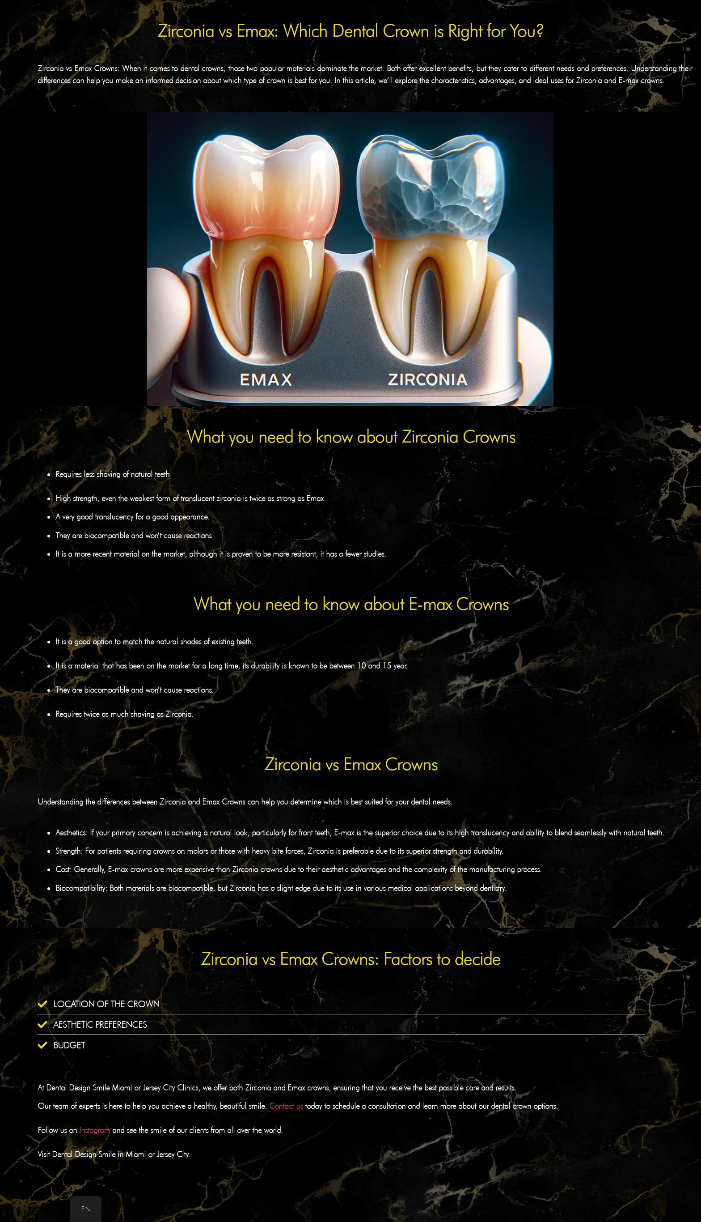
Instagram (94, 1130)
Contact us (286, 1106)
